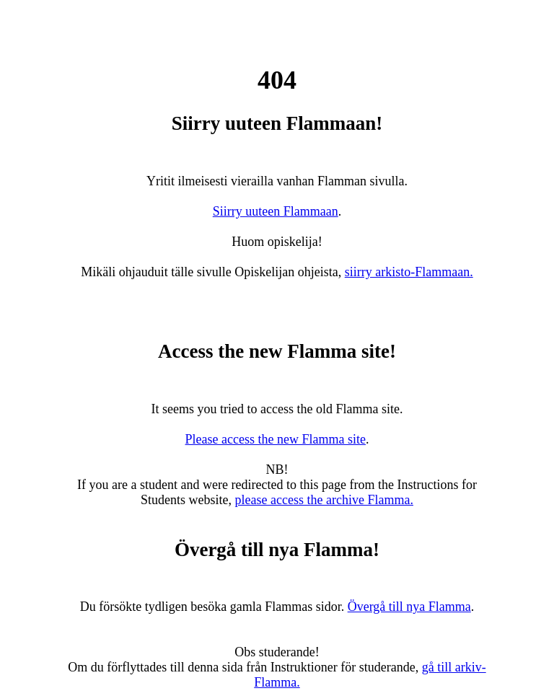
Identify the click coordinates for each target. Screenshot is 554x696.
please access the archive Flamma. (324, 500)
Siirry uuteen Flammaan (275, 211)
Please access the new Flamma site (275, 439)
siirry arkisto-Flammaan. (409, 272)
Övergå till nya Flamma (409, 606)
